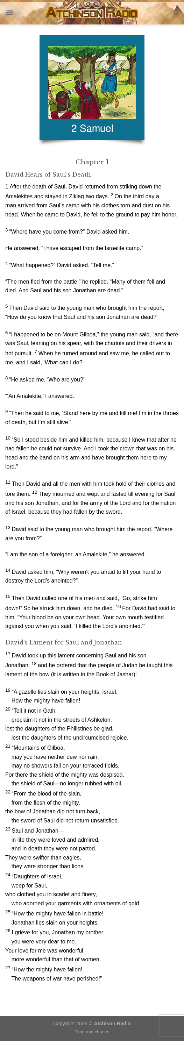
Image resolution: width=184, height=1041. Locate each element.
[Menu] (9, 12)
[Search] (176, 12)
